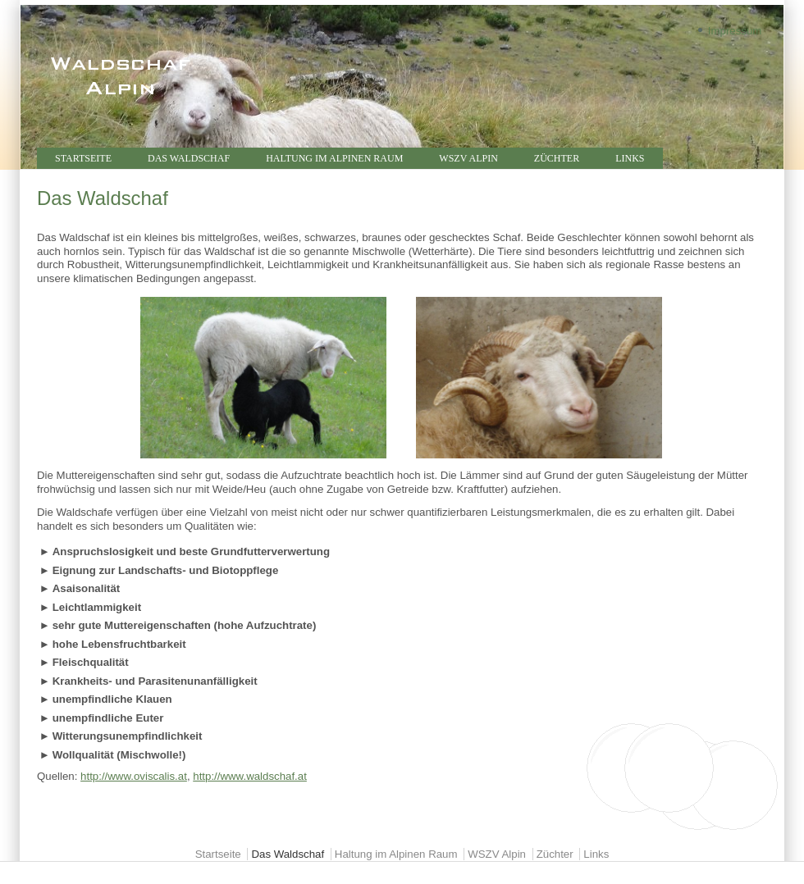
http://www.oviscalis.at (133, 776)
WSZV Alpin (468, 158)
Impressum (735, 31)
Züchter (556, 158)
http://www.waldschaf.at (250, 776)
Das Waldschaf (189, 158)
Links (629, 158)
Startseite (83, 158)
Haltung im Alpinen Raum (334, 158)
